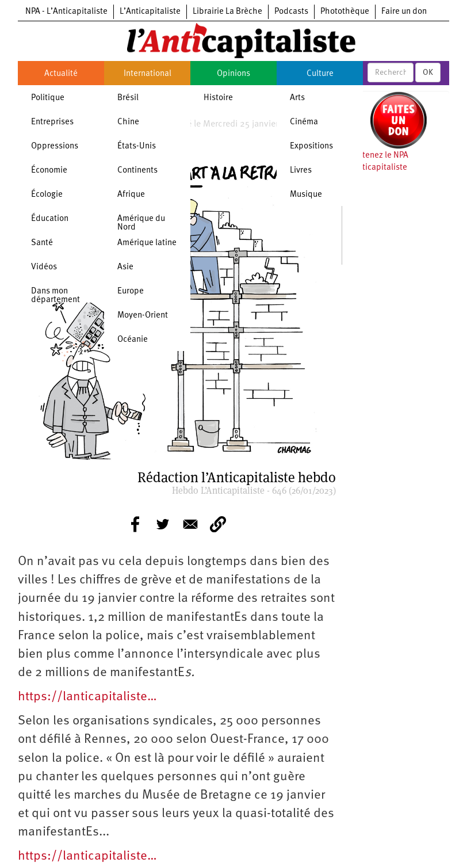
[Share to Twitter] (162, 524)
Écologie (47, 194)
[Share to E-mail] (190, 524)
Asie (125, 267)
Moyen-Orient (142, 315)
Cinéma (304, 122)
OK (428, 72)
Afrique (131, 194)
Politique (47, 98)
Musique (306, 194)
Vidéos (44, 267)
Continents (137, 170)
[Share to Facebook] (135, 524)
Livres (301, 170)
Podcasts (291, 11)
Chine (128, 122)
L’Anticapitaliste (150, 11)
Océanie (132, 339)
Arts (297, 98)
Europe (130, 291)
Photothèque (344, 11)
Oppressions (54, 146)
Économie (49, 170)
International (147, 74)
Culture (320, 74)
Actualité (61, 74)
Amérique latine (147, 243)
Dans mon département (55, 295)
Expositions (311, 146)
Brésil (128, 98)
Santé (42, 243)
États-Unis (136, 146)
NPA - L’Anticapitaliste (66, 11)
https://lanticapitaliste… (87, 697)
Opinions (233, 74)
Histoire (218, 98)
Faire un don (404, 11)
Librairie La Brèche (227, 11)
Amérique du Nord (141, 223)
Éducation (49, 219)
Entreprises (52, 122)
